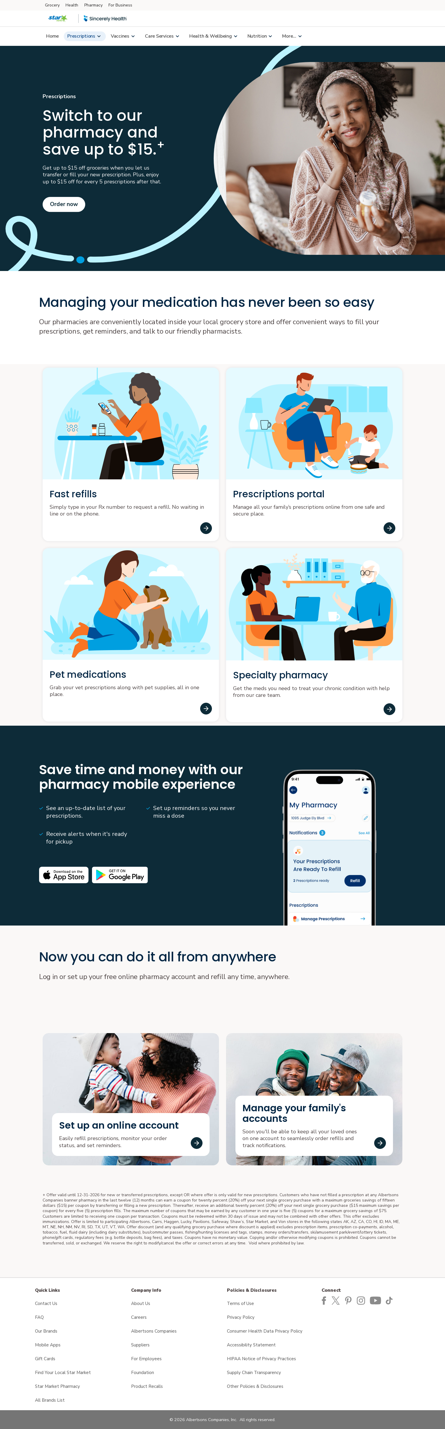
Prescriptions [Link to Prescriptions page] (81, 36)
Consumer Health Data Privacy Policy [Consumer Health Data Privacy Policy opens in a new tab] (264, 1331)
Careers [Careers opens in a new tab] (139, 1317)
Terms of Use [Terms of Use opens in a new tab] (240, 1303)
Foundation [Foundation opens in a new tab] (142, 1373)
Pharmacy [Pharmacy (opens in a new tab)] (93, 5)
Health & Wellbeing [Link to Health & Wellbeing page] (210, 36)
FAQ (39, 1317)
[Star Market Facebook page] (324, 1300)
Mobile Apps (48, 1345)
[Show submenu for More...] (299, 36)
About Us (140, 1303)
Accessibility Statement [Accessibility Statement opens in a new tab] (251, 1345)
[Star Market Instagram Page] (362, 1300)
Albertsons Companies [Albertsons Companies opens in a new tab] (154, 1331)
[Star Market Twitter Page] (337, 1300)
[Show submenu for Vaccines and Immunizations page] (132, 36)
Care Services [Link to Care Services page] (159, 36)
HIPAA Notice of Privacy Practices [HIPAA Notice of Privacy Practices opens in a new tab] (261, 1359)
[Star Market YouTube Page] (376, 1300)
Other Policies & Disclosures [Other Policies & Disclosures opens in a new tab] (255, 1386)
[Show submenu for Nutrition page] (270, 36)
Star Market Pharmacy (57, 1386)
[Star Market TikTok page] (390, 1300)
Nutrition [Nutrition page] (257, 36)
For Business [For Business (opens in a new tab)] (120, 5)
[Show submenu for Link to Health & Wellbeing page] (235, 36)
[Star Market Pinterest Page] (349, 1300)
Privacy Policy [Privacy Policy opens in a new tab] (241, 1317)
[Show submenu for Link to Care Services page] (177, 36)
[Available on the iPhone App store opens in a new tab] (63, 875)
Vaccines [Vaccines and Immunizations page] (120, 36)
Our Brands (46, 1331)
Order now (64, 204)
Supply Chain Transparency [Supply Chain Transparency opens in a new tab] (254, 1373)
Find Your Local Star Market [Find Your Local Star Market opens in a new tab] (63, 1373)
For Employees (146, 1359)
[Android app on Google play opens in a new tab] (120, 875)
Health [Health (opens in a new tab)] (72, 5)
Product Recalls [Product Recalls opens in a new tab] (147, 1386)
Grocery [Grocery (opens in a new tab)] (52, 5)
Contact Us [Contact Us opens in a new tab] (46, 1303)
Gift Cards (45, 1359)
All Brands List (50, 1400)
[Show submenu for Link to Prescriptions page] (98, 36)
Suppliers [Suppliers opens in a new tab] (140, 1345)
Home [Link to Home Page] (52, 36)
